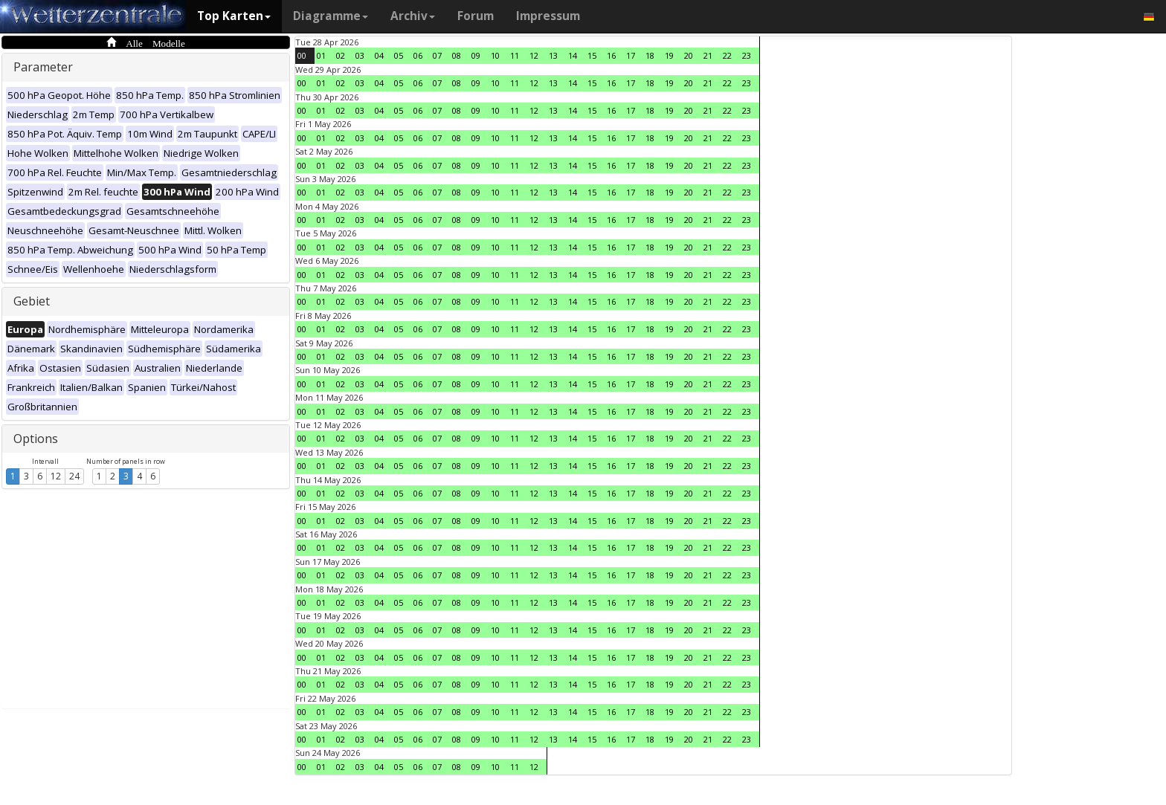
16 (611, 55)
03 (359, 55)
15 (591, 55)
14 (572, 55)
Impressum (548, 16)
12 (56, 476)
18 (649, 55)
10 (495, 55)
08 (456, 55)
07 (437, 55)
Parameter (43, 67)
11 (514, 55)
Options (35, 438)
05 (398, 55)
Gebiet (31, 301)
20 (688, 55)
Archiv (412, 16)
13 (553, 55)
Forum (475, 16)
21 (707, 55)
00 (301, 55)
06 (417, 55)
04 (379, 55)
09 (475, 55)
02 (340, 55)
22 (727, 55)
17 (630, 55)
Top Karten (234, 16)
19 (669, 55)
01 (321, 55)
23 (746, 55)
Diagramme (330, 16)
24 (74, 476)
